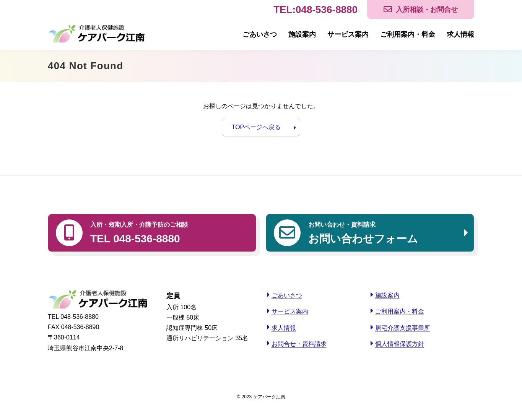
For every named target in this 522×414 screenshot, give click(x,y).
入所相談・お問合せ (427, 9)
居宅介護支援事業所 (402, 328)
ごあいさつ (259, 34)
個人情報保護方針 (399, 344)
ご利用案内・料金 (407, 34)
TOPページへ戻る (256, 127)
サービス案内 (348, 34)
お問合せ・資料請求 (299, 344)
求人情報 (460, 34)
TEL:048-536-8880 (315, 9)
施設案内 (302, 34)
